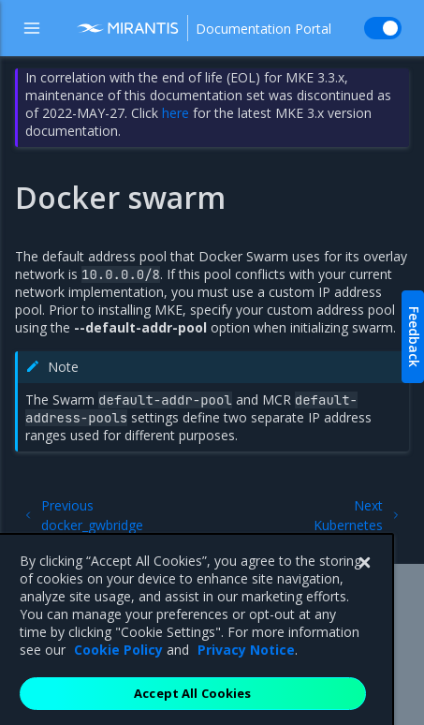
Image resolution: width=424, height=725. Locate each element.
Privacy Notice (246, 664)
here (175, 113)
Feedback (414, 336)
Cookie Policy (118, 664)
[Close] (364, 578)
